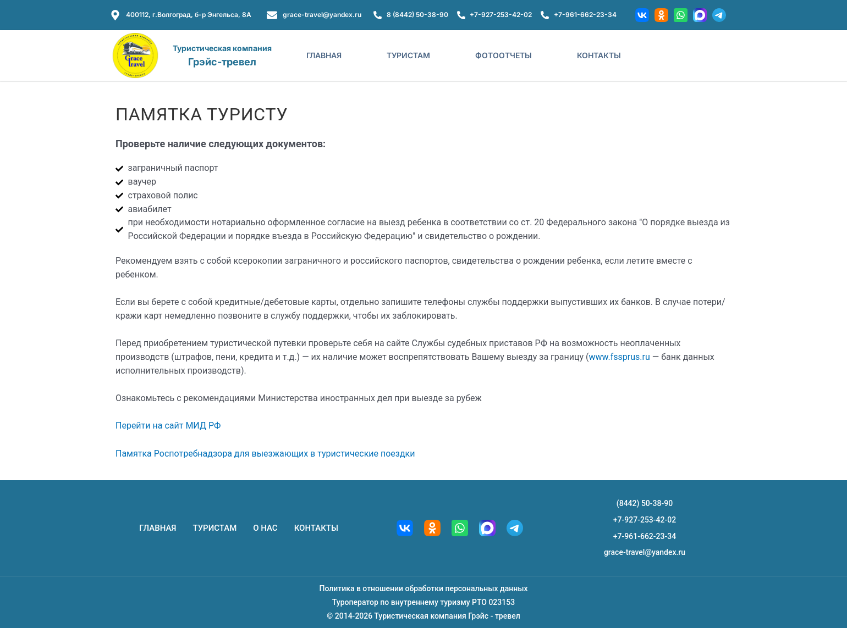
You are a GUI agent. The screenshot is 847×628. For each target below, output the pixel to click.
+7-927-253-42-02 (644, 519)
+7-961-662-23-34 (644, 535)
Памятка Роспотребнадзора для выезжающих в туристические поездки (265, 453)
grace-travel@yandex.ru (644, 552)
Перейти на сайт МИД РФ (168, 425)
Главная (324, 55)
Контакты (599, 55)
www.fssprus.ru (619, 357)
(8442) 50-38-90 (645, 503)
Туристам (408, 55)
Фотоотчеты (503, 55)
